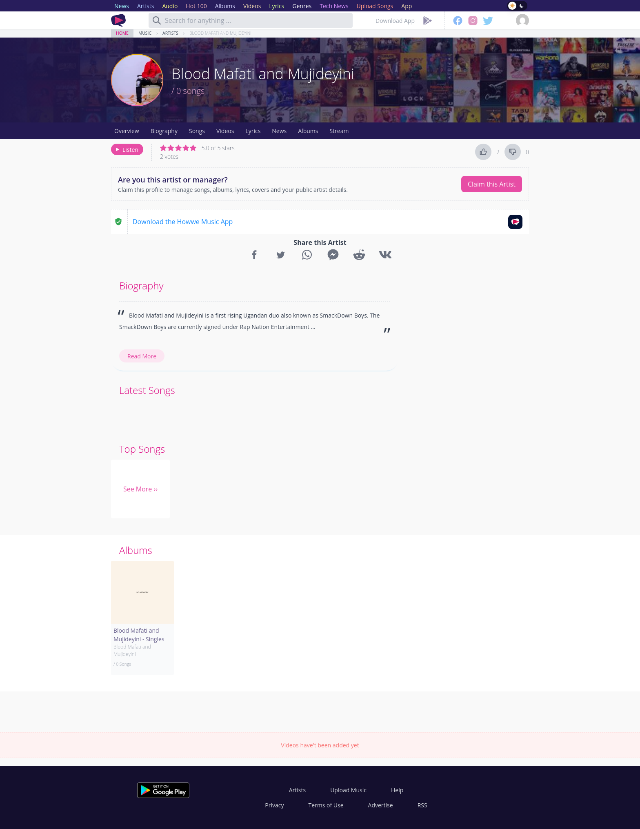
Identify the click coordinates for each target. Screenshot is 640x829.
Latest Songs (147, 390)
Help (397, 790)
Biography (164, 131)
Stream (339, 131)
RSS (422, 805)
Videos (225, 131)
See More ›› (140, 489)
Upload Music (348, 790)
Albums (308, 131)
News (279, 131)
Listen (126, 149)
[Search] (157, 20)
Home (122, 33)
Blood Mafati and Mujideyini (220, 33)
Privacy (274, 805)
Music (144, 33)
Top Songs (142, 449)
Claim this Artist (492, 184)
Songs (197, 131)
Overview (126, 131)
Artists (170, 33)
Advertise (380, 805)
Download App (395, 20)
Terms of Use (326, 805)
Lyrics (252, 131)
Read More (141, 356)
